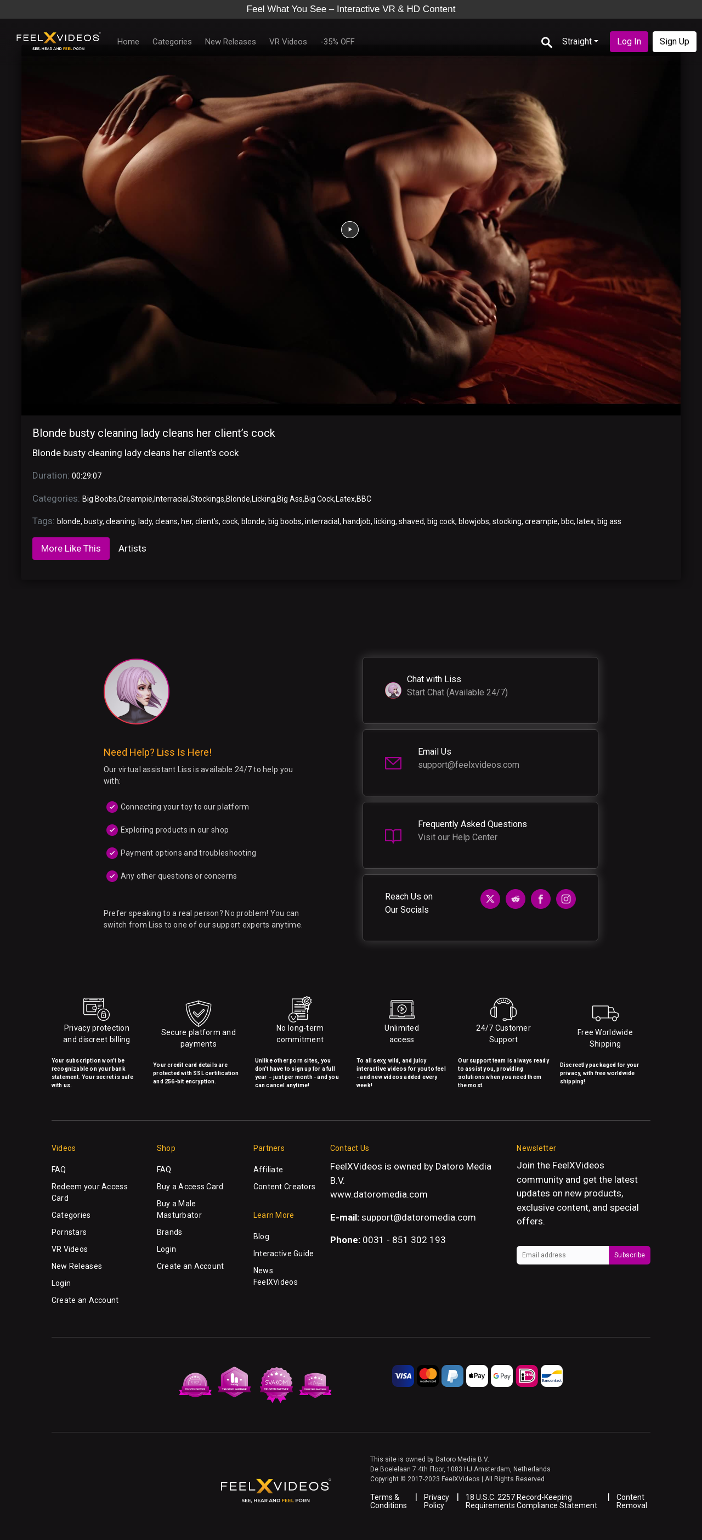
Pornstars (69, 1232)
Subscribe (629, 1255)
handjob (357, 521)
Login (61, 1283)
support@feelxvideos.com (468, 765)
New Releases (230, 42)
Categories (172, 42)
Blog (261, 1236)
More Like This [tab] (71, 548)
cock (230, 521)
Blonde (238, 498)
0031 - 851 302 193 (404, 1239)
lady (145, 521)
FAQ (59, 1169)
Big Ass (290, 498)
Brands (170, 1232)
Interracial (171, 498)
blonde (69, 521)
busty (93, 521)
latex (585, 521)
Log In (629, 41)
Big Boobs (99, 498)
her (186, 521)
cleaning (120, 521)
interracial (322, 521)
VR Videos (288, 42)
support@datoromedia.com (418, 1217)
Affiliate (268, 1169)
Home (128, 42)
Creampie (135, 498)
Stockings (207, 498)
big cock (441, 521)
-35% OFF (337, 42)
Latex (345, 498)
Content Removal (631, 1501)
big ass (609, 521)
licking (384, 521)
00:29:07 (86, 475)
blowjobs (473, 521)
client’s (207, 521)
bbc (567, 521)
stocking (507, 521)
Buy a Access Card (190, 1186)
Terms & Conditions (388, 1501)
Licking (263, 498)
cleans (166, 521)
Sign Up (674, 41)
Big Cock (319, 498)
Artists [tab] (132, 548)
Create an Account (85, 1300)
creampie (541, 521)
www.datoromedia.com (379, 1194)
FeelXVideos (578, 1165)
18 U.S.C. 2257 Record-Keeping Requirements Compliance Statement (531, 1501)
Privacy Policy (436, 1501)
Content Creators (284, 1186)
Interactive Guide (283, 1253)
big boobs (285, 521)
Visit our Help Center (457, 837)
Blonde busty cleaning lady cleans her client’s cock (153, 433)
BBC (363, 498)
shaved (411, 521)
